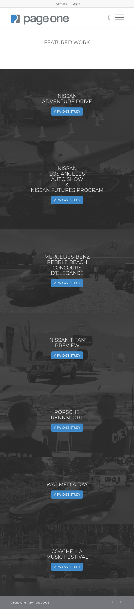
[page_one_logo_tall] (55, 17)
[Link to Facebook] (112, 602)
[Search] (107, 17)
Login (76, 3)
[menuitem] (61, 3)
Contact (61, 3)
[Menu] (117, 17)
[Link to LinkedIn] (120, 602)
